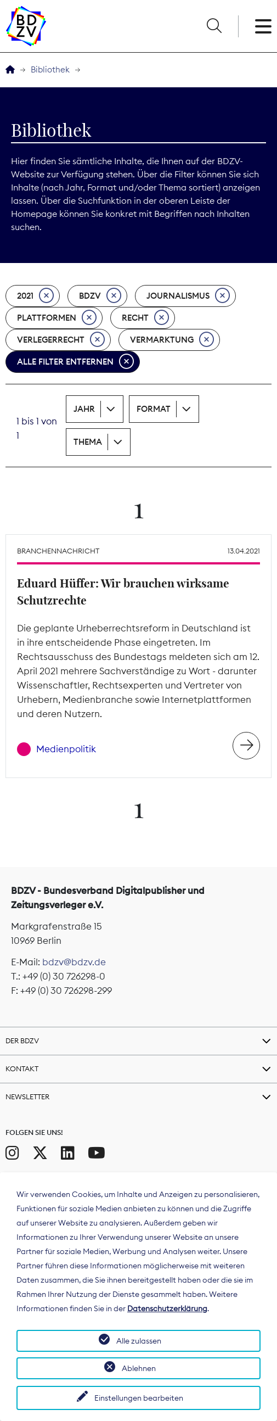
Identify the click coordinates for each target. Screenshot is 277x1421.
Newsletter (27, 1096)
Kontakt (21, 1068)
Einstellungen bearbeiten (138, 1398)
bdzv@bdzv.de (74, 962)
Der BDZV (22, 1040)
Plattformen (57, 318)
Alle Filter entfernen (75, 362)
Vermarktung (172, 340)
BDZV (100, 296)
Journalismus (188, 296)
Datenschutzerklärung (167, 1308)
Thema (88, 442)
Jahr (84, 409)
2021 (35, 296)
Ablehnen (139, 1368)
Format (154, 409)
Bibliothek (50, 69)
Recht (145, 318)
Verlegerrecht (61, 340)
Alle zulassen (138, 1341)
